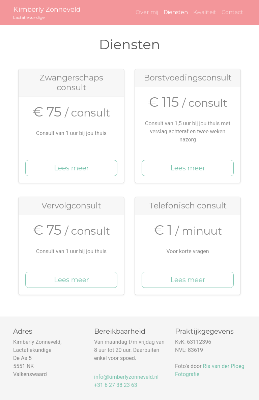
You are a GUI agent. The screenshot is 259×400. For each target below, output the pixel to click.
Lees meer (71, 168)
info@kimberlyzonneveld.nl (126, 377)
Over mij (147, 12)
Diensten (176, 12)
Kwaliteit (204, 12)
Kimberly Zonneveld (47, 13)
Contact (232, 12)
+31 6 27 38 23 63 (115, 385)
